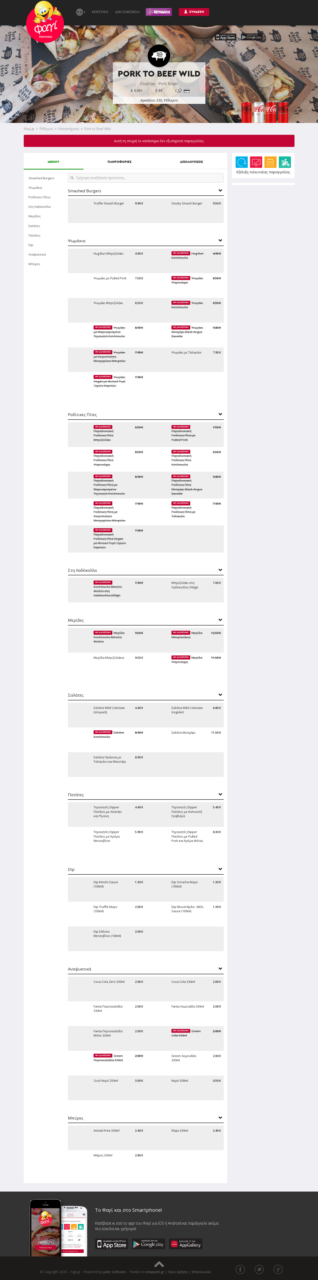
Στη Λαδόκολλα (39, 206)
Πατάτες (34, 235)
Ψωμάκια (35, 187)
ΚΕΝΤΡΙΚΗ (100, 12)
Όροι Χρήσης (178, 1272)
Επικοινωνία (201, 1272)
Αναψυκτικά (37, 254)
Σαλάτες (34, 226)
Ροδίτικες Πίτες (39, 197)
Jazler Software (114, 1272)
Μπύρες (34, 264)
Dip (30, 245)
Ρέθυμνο (46, 128)
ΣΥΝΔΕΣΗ (194, 12)
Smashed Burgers (41, 178)
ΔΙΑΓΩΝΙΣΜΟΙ (127, 12)
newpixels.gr (154, 1272)
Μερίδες (34, 216)
